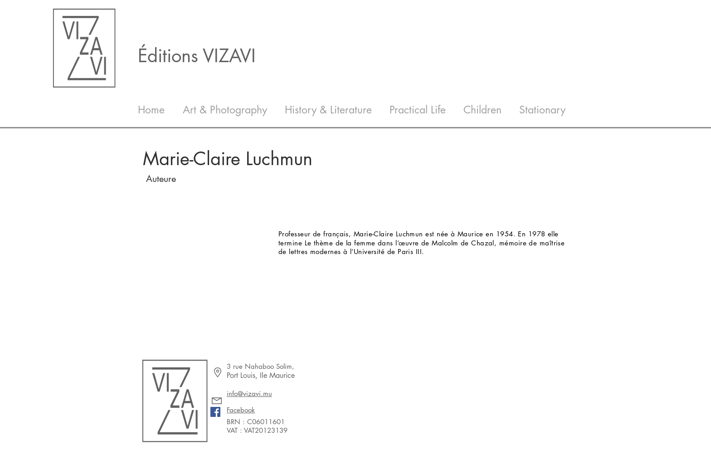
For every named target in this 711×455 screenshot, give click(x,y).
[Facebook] (215, 412)
